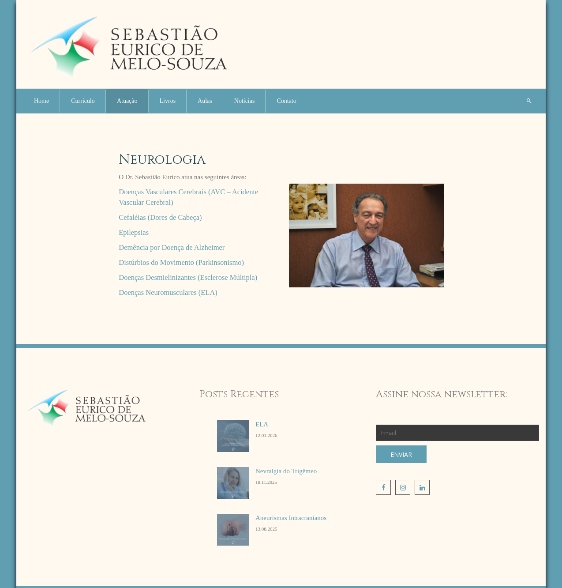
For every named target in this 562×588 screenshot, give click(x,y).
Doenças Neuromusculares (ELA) (168, 292)
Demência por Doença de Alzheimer (172, 247)
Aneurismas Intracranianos (290, 517)
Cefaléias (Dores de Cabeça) (160, 217)
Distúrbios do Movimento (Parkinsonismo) (181, 262)
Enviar (401, 454)
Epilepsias (134, 232)
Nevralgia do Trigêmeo (286, 471)
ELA (261, 424)
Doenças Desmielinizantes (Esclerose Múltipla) (188, 277)
